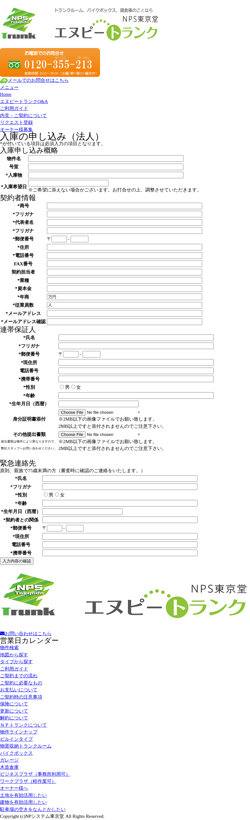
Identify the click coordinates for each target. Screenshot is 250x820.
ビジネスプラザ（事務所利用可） (35, 774)
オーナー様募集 (16, 129)
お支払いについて (19, 689)
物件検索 (9, 647)
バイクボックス (16, 753)
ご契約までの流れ (19, 675)
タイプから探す (16, 661)
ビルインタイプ (16, 739)
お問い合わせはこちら (26, 633)
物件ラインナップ (19, 731)
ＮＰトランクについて (23, 725)
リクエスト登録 (16, 122)
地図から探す (14, 654)
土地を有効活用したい (23, 795)
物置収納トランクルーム (26, 745)
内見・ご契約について (23, 115)
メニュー (9, 87)
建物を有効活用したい (23, 802)
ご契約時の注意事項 (21, 696)
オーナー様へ (14, 788)
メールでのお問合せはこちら (34, 80)
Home (6, 94)
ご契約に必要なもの (21, 682)
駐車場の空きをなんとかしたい (33, 809)
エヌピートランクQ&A (24, 101)
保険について (14, 703)
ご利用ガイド (14, 108)
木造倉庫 (9, 767)
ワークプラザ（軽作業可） (28, 781)
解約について (14, 717)
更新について (14, 711)
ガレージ (9, 760)
